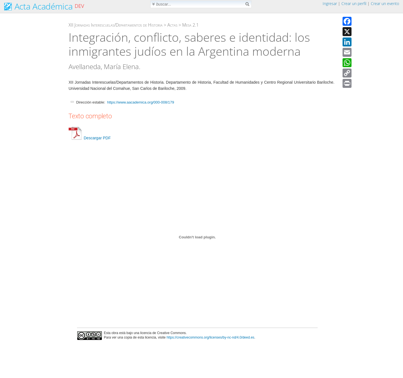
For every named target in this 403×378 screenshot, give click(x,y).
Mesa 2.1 (190, 25)
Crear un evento (385, 3)
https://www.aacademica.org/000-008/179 (140, 102)
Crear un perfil (353, 3)
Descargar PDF (90, 138)
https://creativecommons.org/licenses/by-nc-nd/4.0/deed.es (210, 337)
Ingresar (330, 3)
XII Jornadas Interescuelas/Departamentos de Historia (116, 25)
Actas (172, 25)
